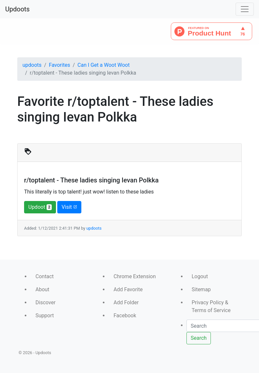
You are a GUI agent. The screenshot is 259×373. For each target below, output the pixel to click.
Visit (69, 207)
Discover (45, 302)
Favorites (59, 65)
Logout (200, 276)
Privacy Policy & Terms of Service (211, 306)
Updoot (40, 207)
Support (44, 315)
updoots (32, 65)
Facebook (125, 315)
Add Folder (126, 302)
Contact (44, 276)
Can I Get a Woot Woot (103, 65)
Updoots (17, 9)
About (42, 289)
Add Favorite (128, 289)
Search (199, 338)
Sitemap (201, 289)
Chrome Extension (135, 276)
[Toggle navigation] (245, 9)
